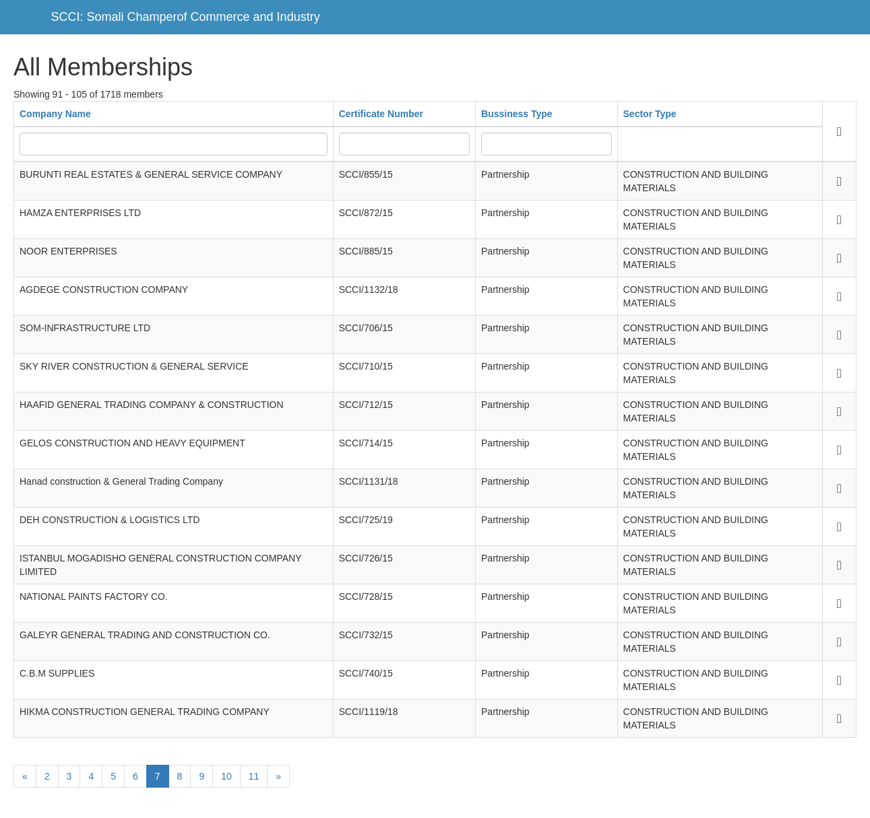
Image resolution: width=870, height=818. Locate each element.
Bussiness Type (517, 113)
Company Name (55, 113)
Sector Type (650, 113)
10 (226, 776)
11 (254, 776)
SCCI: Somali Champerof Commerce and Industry (185, 17)
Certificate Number (381, 113)
